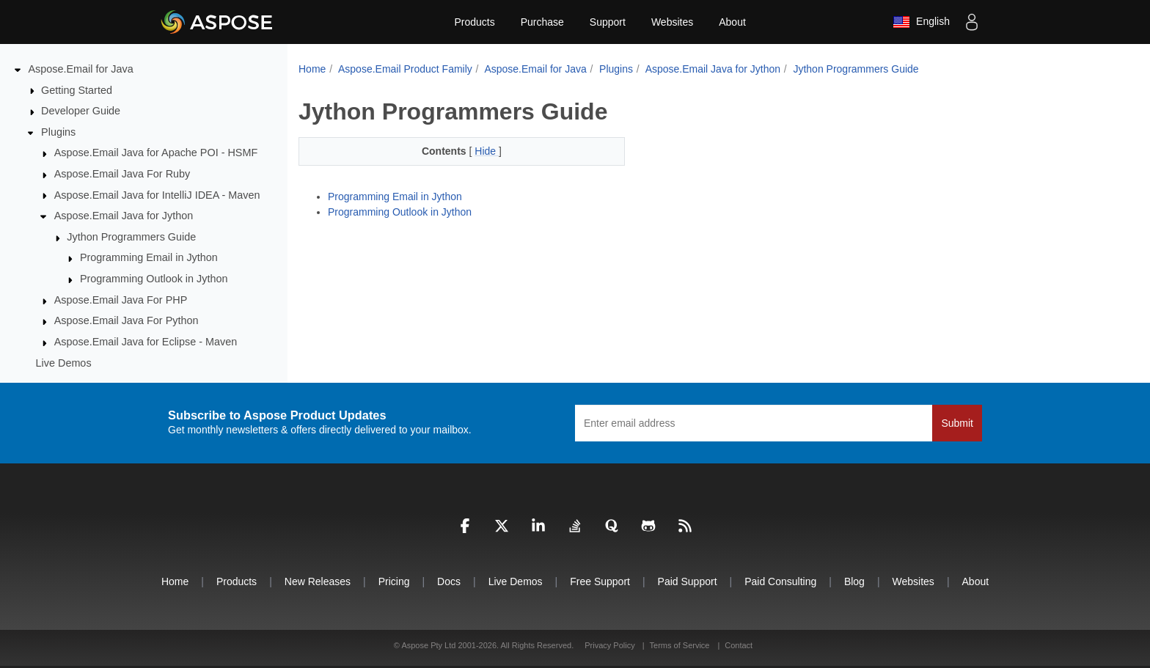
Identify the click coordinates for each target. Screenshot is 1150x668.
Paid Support (687, 581)
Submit (957, 423)
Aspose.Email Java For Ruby (122, 174)
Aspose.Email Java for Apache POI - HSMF (156, 152)
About (732, 22)
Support (608, 22)
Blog (854, 581)
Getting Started (76, 90)
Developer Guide (80, 111)
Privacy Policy (611, 645)
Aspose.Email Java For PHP (121, 300)
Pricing (394, 581)
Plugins (58, 132)
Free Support (600, 581)
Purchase (542, 22)
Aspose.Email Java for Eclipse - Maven (146, 342)
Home (312, 69)
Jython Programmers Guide (131, 237)
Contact (738, 645)
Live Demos (64, 363)
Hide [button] (487, 151)
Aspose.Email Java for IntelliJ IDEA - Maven (157, 195)
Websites (672, 22)
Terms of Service (680, 645)
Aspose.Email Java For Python (126, 320)
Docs (449, 581)
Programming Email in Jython (149, 257)
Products (474, 22)
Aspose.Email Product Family (405, 69)
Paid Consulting (780, 581)
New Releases (318, 581)
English (921, 22)
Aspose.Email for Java (81, 69)
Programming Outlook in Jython (154, 279)
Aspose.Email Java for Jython (124, 215)
